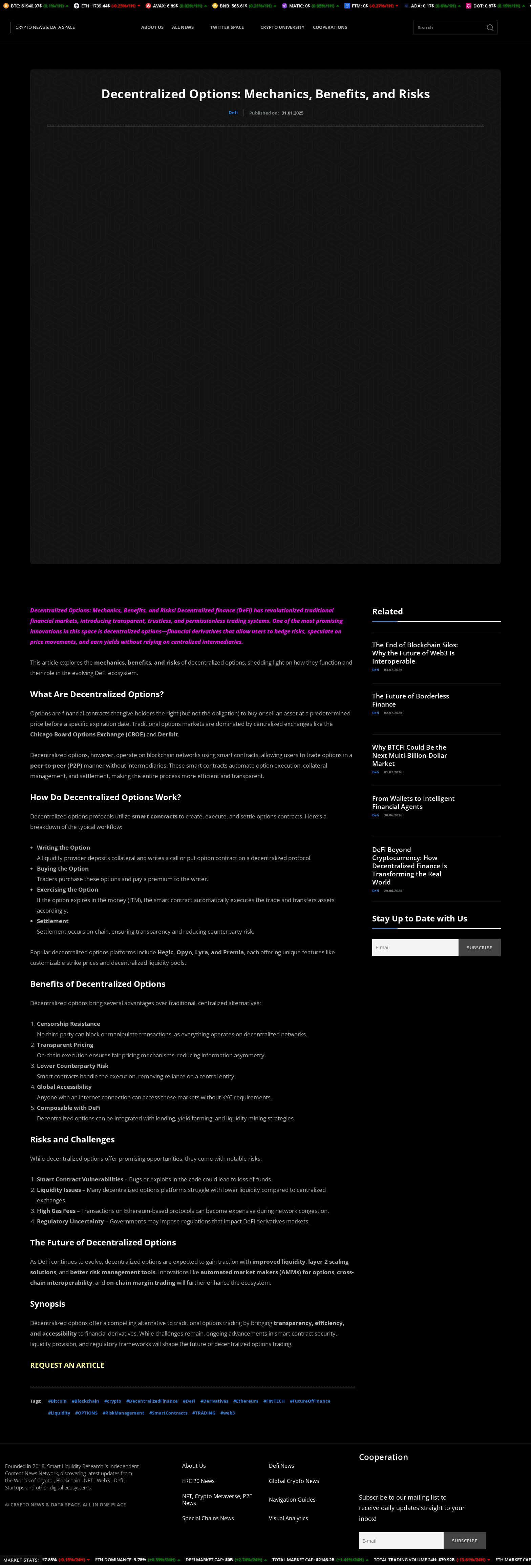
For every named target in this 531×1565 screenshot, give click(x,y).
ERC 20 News (198, 1479)
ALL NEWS (187, 27)
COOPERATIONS (330, 27)
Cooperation (383, 1455)
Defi (233, 112)
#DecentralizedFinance (152, 1400)
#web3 (227, 1411)
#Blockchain (85, 1400)
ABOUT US (152, 27)
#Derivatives (214, 1400)
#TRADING (203, 1411)
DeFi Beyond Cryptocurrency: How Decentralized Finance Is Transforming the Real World (412, 865)
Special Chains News (208, 1517)
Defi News (281, 1464)
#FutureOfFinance (310, 1400)
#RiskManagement (123, 1411)
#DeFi (189, 1400)
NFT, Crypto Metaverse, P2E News (217, 1498)
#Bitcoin (57, 1400)
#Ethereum (245, 1400)
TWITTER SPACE (231, 27)
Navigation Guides (292, 1498)
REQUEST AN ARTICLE (69, 1364)
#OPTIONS (86, 1411)
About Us (194, 1464)
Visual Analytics (288, 1517)
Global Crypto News (294, 1479)
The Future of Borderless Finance (413, 699)
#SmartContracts (168, 1411)
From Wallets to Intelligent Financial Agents (405, 805)
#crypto (112, 1400)
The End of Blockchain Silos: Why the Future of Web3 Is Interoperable (411, 652)
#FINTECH (274, 1400)
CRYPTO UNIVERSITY (282, 27)
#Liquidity (59, 1411)
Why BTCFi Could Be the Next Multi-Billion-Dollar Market (412, 754)
